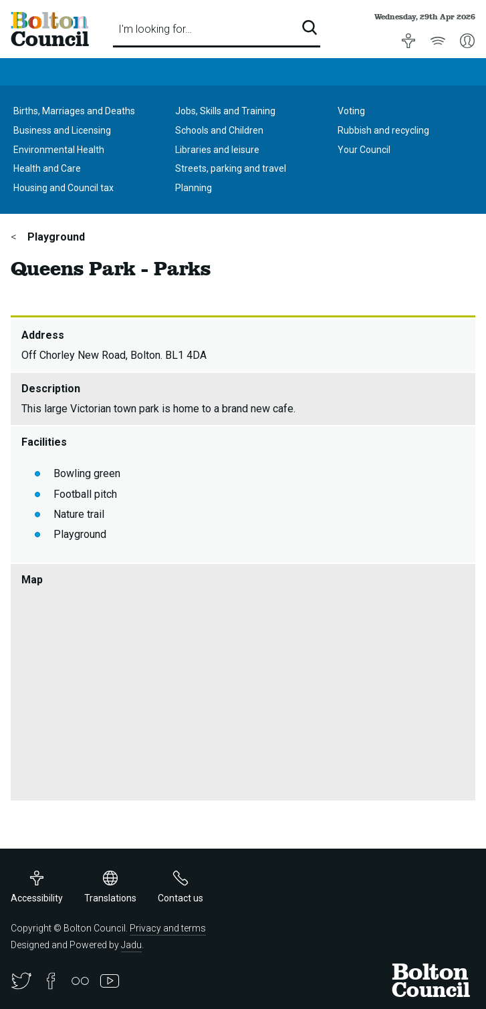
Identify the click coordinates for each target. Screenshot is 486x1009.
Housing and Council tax (63, 187)
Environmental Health (58, 149)
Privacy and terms (168, 928)
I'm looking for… (155, 29)
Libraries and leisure (217, 149)
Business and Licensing (62, 130)
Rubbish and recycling (383, 130)
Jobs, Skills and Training (225, 111)
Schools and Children (219, 130)
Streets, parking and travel (230, 168)
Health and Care (47, 168)
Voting (351, 111)
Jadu (131, 945)
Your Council (364, 149)
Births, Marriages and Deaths (74, 111)
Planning (193, 187)
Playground (55, 237)
